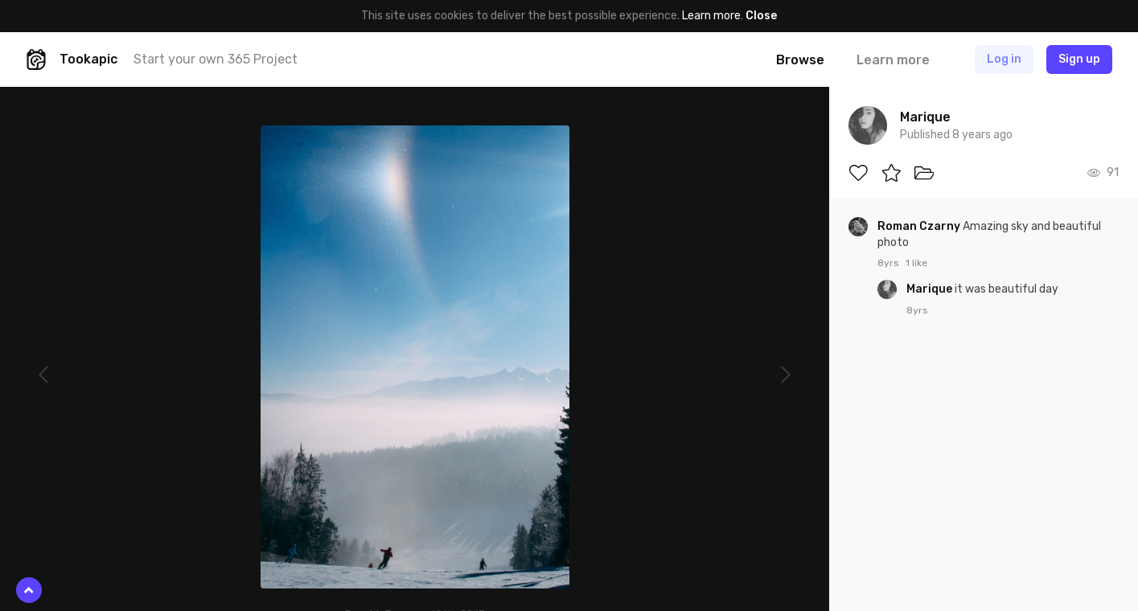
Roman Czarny (920, 226)
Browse (800, 60)
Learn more (711, 16)
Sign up (1079, 59)
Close (761, 16)
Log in (1004, 59)
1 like (916, 263)
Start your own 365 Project (216, 59)
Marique (930, 289)
